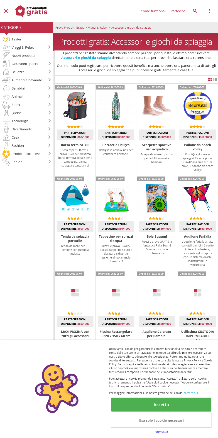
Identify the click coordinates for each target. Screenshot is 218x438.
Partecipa (178, 11)
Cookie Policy (112, 409)
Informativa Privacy (168, 401)
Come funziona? (153, 11)
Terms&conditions (81, 409)
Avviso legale (199, 401)
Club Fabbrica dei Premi (185, 409)
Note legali (116, 418)
